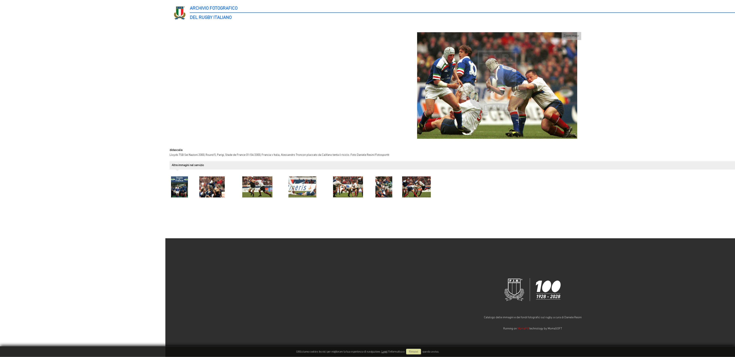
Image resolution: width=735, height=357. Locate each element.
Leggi (384, 351)
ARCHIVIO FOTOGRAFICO (213, 8)
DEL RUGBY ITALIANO (211, 17)
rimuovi (413, 351)
